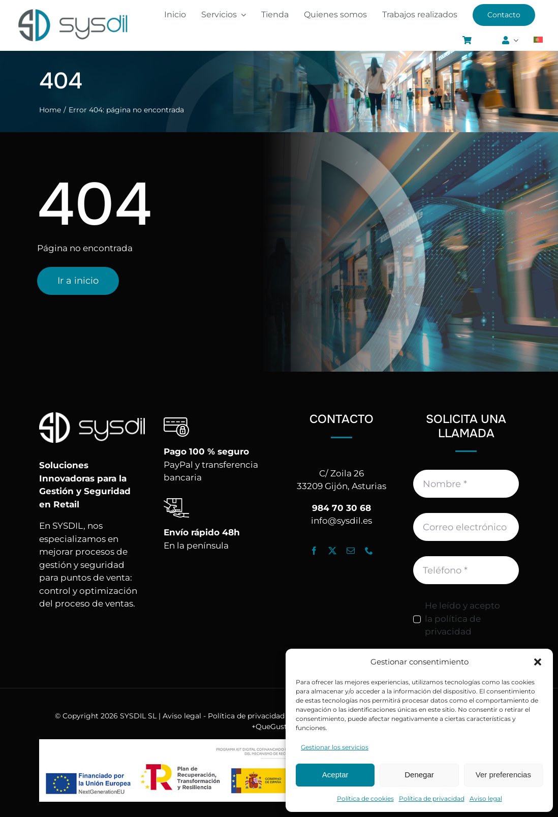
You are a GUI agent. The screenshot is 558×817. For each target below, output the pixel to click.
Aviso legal (486, 798)
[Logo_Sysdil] (73, 10)
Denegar (419, 774)
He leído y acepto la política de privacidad (462, 618)
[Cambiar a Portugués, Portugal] (538, 40)
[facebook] (314, 551)
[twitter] (332, 551)
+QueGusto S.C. (279, 726)
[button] (538, 662)
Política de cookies (365, 798)
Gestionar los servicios (334, 747)
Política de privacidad (431, 798)
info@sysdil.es (341, 521)
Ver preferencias (503, 774)
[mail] (351, 551)
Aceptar (335, 774)
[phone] (369, 551)
